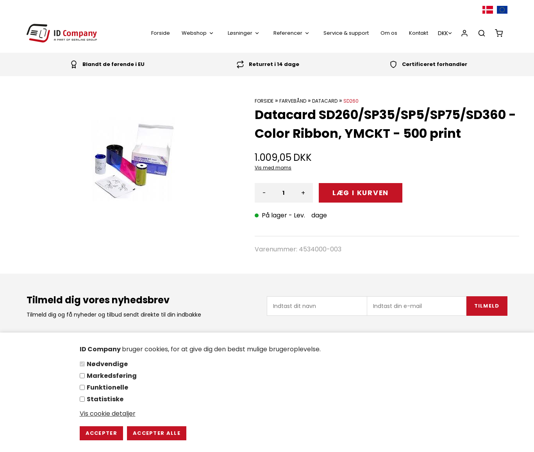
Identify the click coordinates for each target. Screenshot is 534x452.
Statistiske (105, 399)
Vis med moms (273, 167)
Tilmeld (487, 306)
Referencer (292, 33)
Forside (160, 33)
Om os (388, 33)
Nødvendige (107, 363)
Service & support (346, 33)
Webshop (199, 33)
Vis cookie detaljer (108, 413)
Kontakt (418, 33)
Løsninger (245, 33)
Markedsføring (112, 375)
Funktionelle (107, 387)
